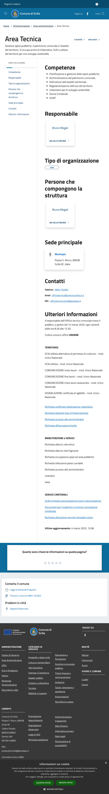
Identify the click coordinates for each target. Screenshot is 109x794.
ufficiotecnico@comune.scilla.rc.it (68, 295)
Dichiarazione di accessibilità (62, 743)
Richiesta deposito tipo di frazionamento (66, 413)
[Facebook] (86, 14)
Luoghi (85, 679)
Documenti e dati (10, 690)
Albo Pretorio (61, 726)
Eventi (85, 684)
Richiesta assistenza (38, 739)
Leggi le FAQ (34, 734)
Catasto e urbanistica (38, 683)
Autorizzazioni (62, 696)
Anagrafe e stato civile (39, 657)
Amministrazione (21, 26)
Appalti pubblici (35, 678)
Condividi (80, 39)
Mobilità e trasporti (37, 693)
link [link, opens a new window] (81, 777)
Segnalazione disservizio (34, 727)
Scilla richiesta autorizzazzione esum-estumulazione (73, 501)
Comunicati (87, 660)
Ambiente (59, 682)
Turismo (32, 688)
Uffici (4, 665)
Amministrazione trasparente (63, 719)
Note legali (60, 736)
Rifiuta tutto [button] (66, 782)
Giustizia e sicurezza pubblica (65, 666)
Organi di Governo (10, 655)
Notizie (85, 655)
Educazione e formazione (61, 657)
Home (6, 26)
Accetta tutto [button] (43, 783)
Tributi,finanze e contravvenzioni (63, 675)
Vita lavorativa (35, 667)
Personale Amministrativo (9, 682)
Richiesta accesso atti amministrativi (64, 419)
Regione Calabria (12, 4)
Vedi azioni (94, 39)
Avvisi (85, 665)
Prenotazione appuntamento (35, 718)
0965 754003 (61, 289)
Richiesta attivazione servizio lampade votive (69, 517)
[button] (54, 789)
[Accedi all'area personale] (97, 4)
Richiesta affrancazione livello (61, 426)
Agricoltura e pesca (64, 701)
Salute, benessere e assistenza (64, 689)
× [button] (106, 763)
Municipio (60, 254)
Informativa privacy (64, 731)
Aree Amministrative (12, 660)
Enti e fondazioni (10, 670)
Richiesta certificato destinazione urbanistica (69, 407)
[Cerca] (103, 13)
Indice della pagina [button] (17, 62)
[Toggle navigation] (5, 13)
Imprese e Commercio (38, 673)
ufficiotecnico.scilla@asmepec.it (65, 301)
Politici (5, 675)
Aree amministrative (43, 26)
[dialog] (54, 777)
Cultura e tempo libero (39, 662)
